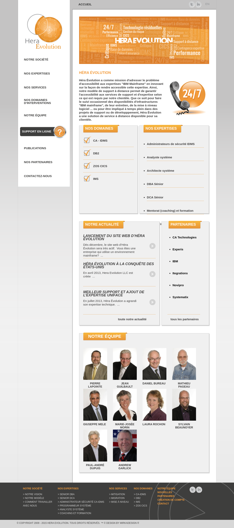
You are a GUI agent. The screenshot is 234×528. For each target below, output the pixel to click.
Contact (163, 503)
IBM (175, 261)
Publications (35, 148)
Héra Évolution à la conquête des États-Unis (118, 265)
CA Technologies (185, 237)
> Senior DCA (66, 498)
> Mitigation (117, 494)
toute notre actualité (132, 319)
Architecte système (160, 170)
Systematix (180, 297)
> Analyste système (71, 509)
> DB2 (137, 498)
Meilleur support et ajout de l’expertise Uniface (113, 293)
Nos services (35, 87)
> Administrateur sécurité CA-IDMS (81, 502)
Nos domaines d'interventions (37, 101)
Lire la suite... (152, 246)
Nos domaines (143, 488)
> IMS (137, 502)
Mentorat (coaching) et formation (170, 210)
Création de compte (170, 500)
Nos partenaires (38, 162)
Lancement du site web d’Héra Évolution (114, 237)
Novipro (178, 285)
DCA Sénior (155, 197)
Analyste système (159, 157)
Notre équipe (35, 115)
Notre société (36, 59)
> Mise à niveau (119, 502)
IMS (96, 178)
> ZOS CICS (140, 505)
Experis (178, 249)
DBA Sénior (155, 184)
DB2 (96, 153)
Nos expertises (37, 73)
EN (207, 4)
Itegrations (180, 273)
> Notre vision (32, 494)
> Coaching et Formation (74, 513)
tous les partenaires (185, 319)
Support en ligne (36, 131)
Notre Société (33, 488)
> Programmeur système (74, 505)
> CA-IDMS (140, 494)
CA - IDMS (100, 140)
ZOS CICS (100, 166)
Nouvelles (164, 492)
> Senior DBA (66, 494)
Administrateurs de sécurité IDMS (171, 144)
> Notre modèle (33, 498)
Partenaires (165, 496)
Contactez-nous (38, 176)
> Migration (116, 498)
